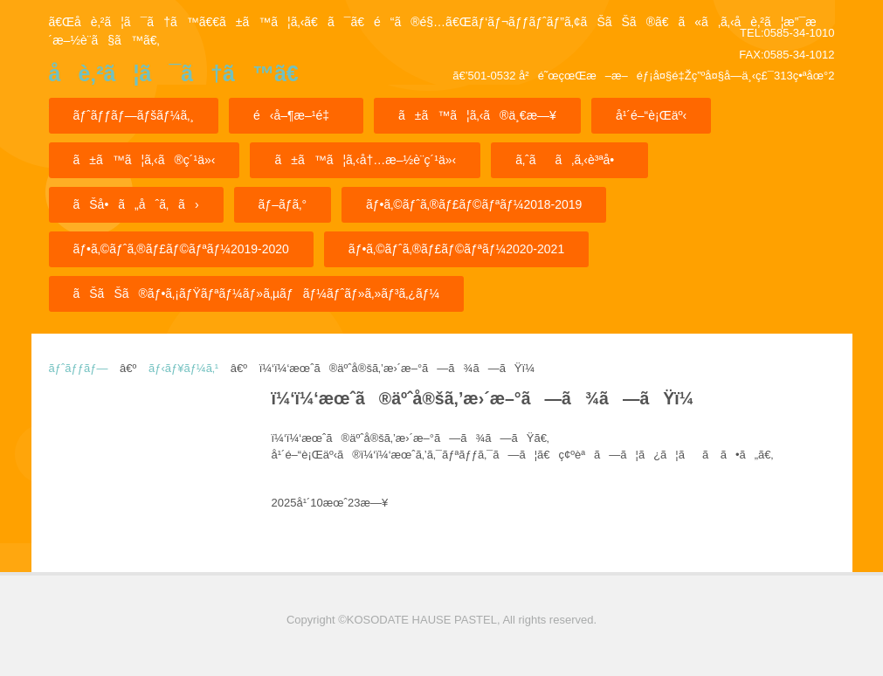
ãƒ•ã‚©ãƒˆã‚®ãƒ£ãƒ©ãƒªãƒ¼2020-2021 (456, 249)
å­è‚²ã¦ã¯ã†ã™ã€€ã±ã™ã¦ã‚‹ (174, 79)
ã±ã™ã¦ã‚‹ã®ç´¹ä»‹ (144, 160)
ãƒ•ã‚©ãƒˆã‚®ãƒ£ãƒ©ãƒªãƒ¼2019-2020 (181, 249)
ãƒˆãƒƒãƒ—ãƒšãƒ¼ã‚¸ (134, 115)
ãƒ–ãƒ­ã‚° (283, 204)
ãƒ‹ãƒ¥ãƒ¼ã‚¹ (183, 368)
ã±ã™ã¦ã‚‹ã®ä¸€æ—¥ (477, 115)
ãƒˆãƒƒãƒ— (78, 368)
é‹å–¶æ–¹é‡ (296, 115)
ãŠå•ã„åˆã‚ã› (136, 204)
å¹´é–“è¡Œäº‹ (651, 115)
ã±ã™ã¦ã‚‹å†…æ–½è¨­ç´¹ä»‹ (365, 160)
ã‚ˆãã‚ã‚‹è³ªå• (569, 160)
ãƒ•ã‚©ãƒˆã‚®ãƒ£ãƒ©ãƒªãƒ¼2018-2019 (474, 204)
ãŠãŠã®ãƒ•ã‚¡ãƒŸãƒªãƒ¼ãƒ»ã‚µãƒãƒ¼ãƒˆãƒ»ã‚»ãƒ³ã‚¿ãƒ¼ (256, 293)
